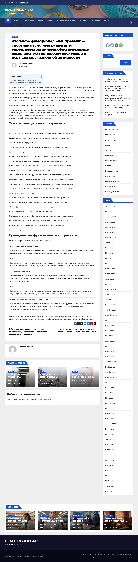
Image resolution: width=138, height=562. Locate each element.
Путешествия (110, 176)
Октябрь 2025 (110, 238)
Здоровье (29, 20)
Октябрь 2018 (110, 450)
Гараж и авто (110, 135)
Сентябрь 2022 (111, 377)
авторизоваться (45, 400)
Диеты (107, 145)
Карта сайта (120, 554)
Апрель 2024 (110, 279)
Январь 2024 (110, 294)
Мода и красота (45, 20)
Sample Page (92, 554)
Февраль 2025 (110, 269)
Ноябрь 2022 (110, 367)
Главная (17, 20)
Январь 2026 (110, 222)
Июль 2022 (109, 388)
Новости (83, 20)
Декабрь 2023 (110, 300)
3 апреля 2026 (79, 524)
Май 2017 (108, 476)
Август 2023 (110, 320)
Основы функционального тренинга (23, 80)
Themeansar (40, 556)
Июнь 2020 (109, 429)
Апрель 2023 (110, 341)
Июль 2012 (109, 491)
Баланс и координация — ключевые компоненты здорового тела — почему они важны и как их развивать (28, 331)
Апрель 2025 (110, 258)
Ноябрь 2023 (110, 305)
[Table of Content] (40, 76)
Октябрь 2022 (110, 372)
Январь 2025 (110, 274)
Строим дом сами (112, 192)
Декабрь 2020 (110, 424)
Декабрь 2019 (110, 439)
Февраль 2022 (110, 413)
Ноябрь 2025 (110, 232)
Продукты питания (66, 20)
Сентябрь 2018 (111, 455)
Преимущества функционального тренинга (26, 83)
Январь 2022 (110, 419)
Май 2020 (109, 434)
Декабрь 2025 (110, 227)
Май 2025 (109, 253)
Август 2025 (110, 243)
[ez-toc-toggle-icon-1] (39, 77)
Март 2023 (109, 346)
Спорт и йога (110, 186)
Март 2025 (109, 263)
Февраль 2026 (110, 217)
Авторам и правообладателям (106, 554)
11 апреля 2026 (15, 524)
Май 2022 (109, 398)
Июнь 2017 (109, 470)
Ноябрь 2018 (110, 445)
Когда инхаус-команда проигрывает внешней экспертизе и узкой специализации (118, 98)
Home (84, 554)
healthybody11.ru (27, 64)
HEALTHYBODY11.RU (19, 10)
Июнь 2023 (109, 331)
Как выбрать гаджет (100, 20)
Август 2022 (110, 382)
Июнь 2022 (109, 393)
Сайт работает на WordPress (14, 556)
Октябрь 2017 (110, 465)
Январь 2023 (110, 357)
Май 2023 (109, 336)
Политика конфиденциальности (102, 558)
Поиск (108, 56)
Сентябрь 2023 (111, 315)
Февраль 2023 (110, 351)
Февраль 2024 (110, 289)
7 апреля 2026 (47, 524)
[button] (127, 22)
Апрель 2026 (110, 206)
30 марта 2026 (111, 524)
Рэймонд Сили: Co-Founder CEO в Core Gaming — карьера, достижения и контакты (117, 88)
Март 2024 (109, 284)
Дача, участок (110, 140)
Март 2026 (109, 212)
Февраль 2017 (110, 486)
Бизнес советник (15, 25)
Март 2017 (109, 481)
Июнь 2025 (109, 248)
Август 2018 (109, 460)
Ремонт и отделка (112, 181)
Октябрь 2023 (110, 310)
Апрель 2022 (110, 403)
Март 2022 (109, 408)
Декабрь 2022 (110, 362)
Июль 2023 (109, 325)
